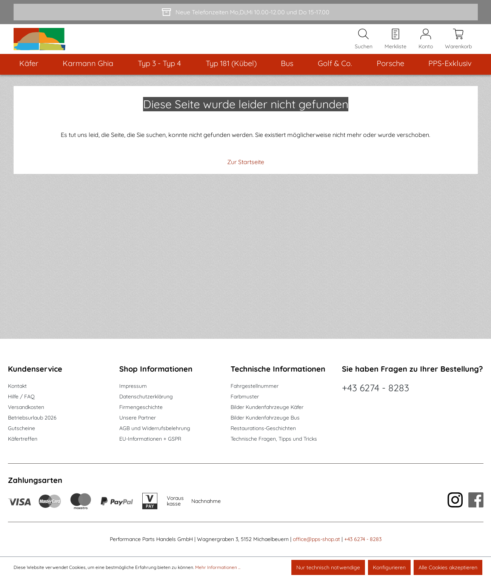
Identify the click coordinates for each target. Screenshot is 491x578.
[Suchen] (364, 45)
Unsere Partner (137, 417)
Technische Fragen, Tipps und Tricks (274, 438)
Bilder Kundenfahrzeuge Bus (265, 417)
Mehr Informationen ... (217, 567)
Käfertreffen (22, 438)
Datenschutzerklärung (146, 396)
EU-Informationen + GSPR (150, 438)
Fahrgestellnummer (255, 386)
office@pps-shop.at (316, 539)
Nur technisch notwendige (328, 567)
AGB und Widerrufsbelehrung (154, 428)
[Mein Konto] (426, 45)
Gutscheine (21, 428)
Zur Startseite (245, 174)
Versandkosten (26, 407)
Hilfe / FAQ (21, 396)
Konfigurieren (389, 567)
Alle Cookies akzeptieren (448, 567)
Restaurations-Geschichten (263, 428)
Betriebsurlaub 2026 (32, 417)
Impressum (133, 386)
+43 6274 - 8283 (375, 388)
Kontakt (17, 386)
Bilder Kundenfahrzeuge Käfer (267, 407)
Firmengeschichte (141, 407)
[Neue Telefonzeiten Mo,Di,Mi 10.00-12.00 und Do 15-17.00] (246, 12)
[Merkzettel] (396, 45)
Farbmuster (245, 396)
